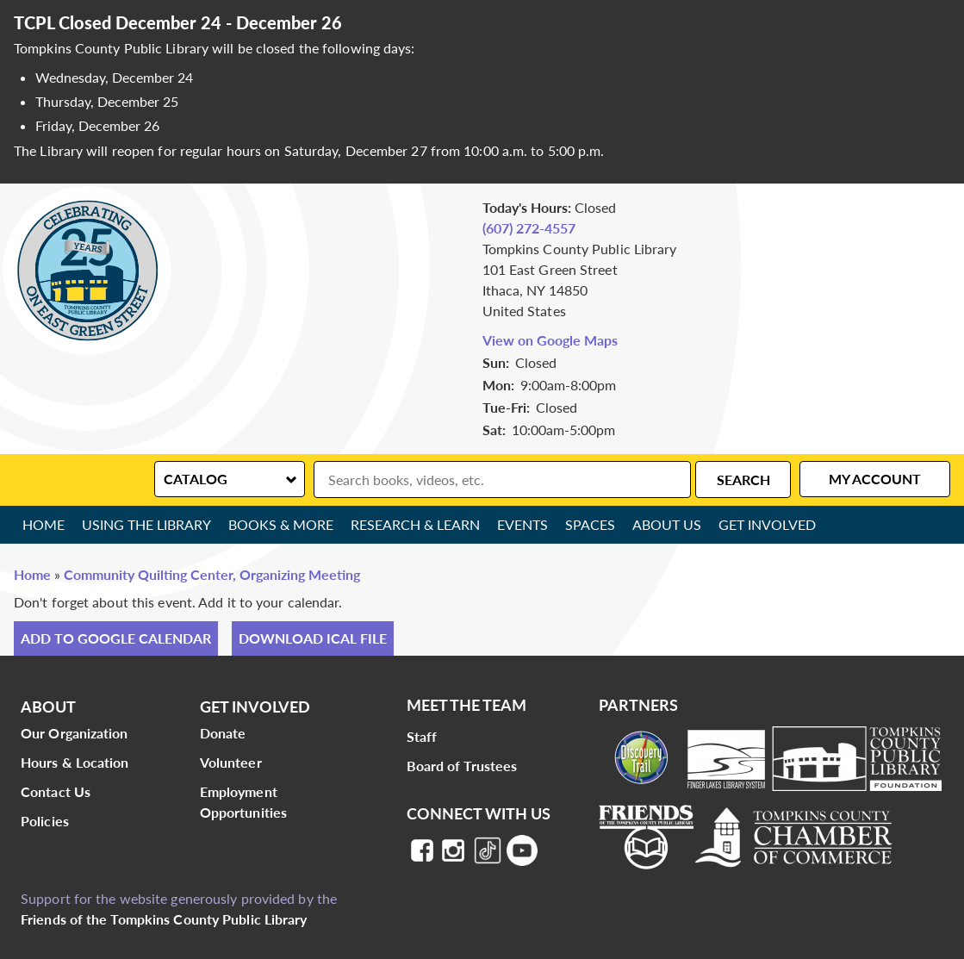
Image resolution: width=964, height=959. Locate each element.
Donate (223, 733)
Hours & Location (75, 762)
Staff (422, 736)
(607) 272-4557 (528, 228)
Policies (45, 821)
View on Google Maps (550, 340)
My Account (875, 478)
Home (43, 524)
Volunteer (231, 762)
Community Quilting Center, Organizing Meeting (212, 574)
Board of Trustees (462, 765)
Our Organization (74, 733)
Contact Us (55, 791)
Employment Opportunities (243, 801)
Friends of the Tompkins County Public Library (164, 919)
